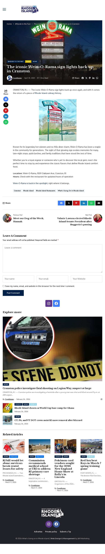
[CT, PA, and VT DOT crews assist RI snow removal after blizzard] (7, 423)
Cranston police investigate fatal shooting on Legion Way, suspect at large (47, 390)
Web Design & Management (63, 548)
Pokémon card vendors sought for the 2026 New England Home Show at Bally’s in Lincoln (64, 471)
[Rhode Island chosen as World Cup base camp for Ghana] (7, 410)
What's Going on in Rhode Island (71, 193)
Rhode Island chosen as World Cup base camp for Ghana (44, 410)
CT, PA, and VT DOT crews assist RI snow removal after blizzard (48, 423)
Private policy (51, 541)
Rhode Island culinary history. (48, 95)
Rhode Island (28, 193)
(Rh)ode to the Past (22, 26)
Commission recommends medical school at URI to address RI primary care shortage (39, 470)
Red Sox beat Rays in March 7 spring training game (91, 467)
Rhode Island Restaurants (45, 193)
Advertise (38, 541)
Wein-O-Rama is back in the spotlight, (30, 186)
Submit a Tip (65, 541)
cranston (17, 193)
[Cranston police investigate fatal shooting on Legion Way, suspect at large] (52, 351)
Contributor (17, 81)
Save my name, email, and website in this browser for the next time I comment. (40, 289)
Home (9, 26)
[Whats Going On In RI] (32, 10)
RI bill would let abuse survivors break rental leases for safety (13, 467)
